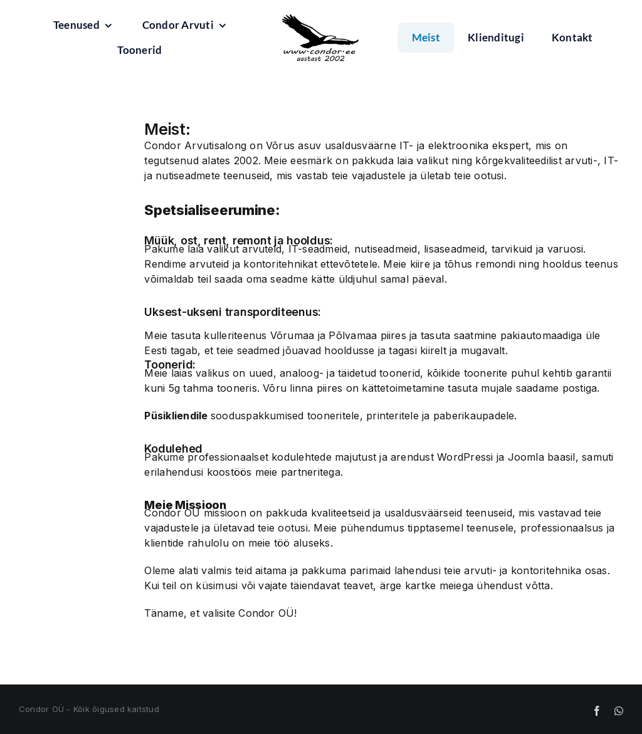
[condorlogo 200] (321, 38)
